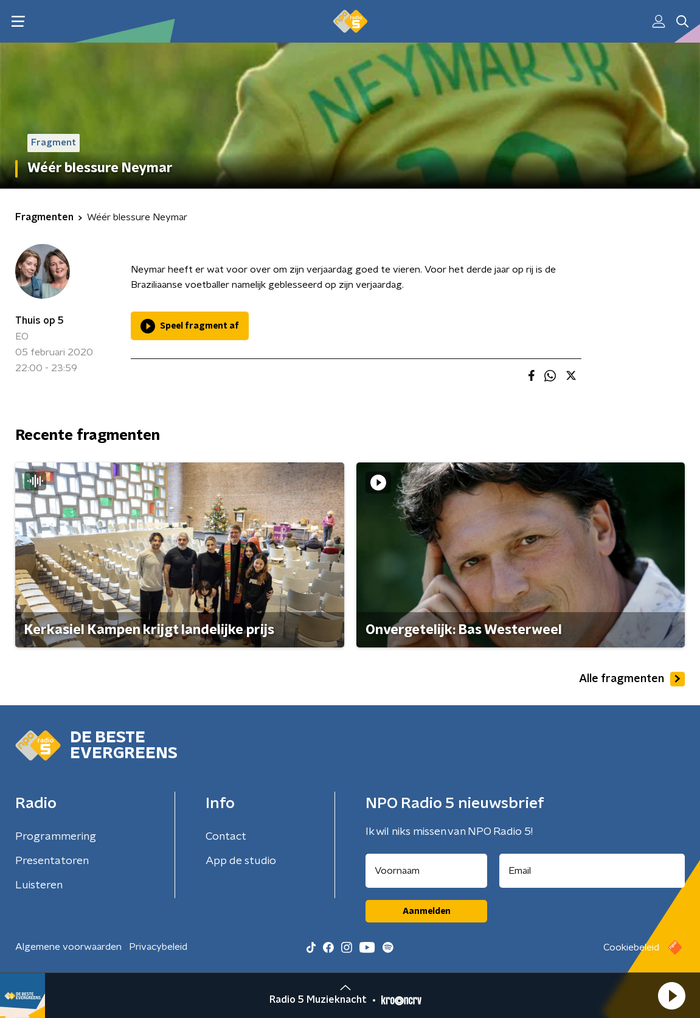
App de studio (241, 861)
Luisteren (39, 885)
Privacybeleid (158, 947)
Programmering (55, 836)
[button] (671, 995)
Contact (226, 836)
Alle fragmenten (632, 679)
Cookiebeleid (631, 947)
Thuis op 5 (39, 321)
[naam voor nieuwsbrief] (426, 871)
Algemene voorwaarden (68, 947)
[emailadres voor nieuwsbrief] (592, 871)
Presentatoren (52, 861)
